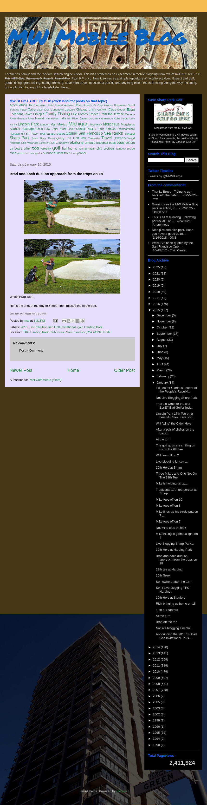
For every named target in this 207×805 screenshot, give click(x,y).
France (93, 114)
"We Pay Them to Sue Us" (180, 141)
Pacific (91, 129)
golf (56, 148)
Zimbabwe (62, 142)
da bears (16, 148)
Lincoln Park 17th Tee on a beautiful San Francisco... (175, 415)
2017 (157, 298)
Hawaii (40, 118)
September (165, 333)
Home (73, 370)
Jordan (93, 118)
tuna (73, 153)
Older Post (124, 370)
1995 (157, 732)
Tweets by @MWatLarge (165, 176)
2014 (157, 647)
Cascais (70, 109)
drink (27, 148)
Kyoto (125, 118)
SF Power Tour (35, 133)
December (164, 315)
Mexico (62, 124)
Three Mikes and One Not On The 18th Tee (176, 475)
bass (112, 142)
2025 (157, 267)
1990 (157, 745)
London (44, 124)
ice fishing (80, 148)
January (163, 382)
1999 (157, 720)
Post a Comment (31, 350)
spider (38, 153)
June (160, 352)
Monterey (96, 124)
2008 (157, 684)
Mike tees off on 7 (168, 521)
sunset (58, 153)
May (160, 358)
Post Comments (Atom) (45, 380)
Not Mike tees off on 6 (171, 528)
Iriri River (73, 118)
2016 (157, 304)
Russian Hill (17, 133)
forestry (45, 148)
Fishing (64, 114)
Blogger (121, 791)
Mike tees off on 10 (169, 499)
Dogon (121, 109)
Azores (108, 105)
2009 (157, 678)
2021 (157, 273)
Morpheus (111, 124)
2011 (157, 665)
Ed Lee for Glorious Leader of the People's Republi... (176, 389)
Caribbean (57, 109)
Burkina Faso (18, 109)
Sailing (71, 133)
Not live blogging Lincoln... (174, 628)
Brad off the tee (166, 622)
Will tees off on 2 (167, 455)
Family (51, 114)
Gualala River (25, 118)
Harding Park (93, 327)
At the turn (163, 439)
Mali (53, 124)
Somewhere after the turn (173, 581)
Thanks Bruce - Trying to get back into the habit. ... (171, 193)
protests (109, 148)
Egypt (131, 109)
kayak (91, 148)
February (163, 376)
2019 (157, 285)
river (13, 153)
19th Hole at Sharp (169, 467)
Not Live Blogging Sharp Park (176, 397)
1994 (157, 738)
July (160, 346)
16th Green (163, 575)
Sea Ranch (113, 133)
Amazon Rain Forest (49, 105)
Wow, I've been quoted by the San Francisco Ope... (172, 245)
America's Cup (93, 105)
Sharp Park (19, 138)
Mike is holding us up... (172, 483)
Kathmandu (105, 118)
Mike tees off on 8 (168, 505)
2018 (157, 292)
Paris (101, 128)
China (92, 109)
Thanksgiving (56, 138)
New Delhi (51, 128)
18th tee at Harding (169, 569)
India (62, 118)
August (162, 339)
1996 (157, 726)
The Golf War (76, 138)
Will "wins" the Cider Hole (173, 423)
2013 (157, 653)
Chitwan (102, 109)
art (86, 142)
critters (130, 142)
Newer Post (21, 370)
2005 (157, 702)
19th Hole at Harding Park (174, 549)
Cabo (31, 109)
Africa (14, 105)
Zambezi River (47, 143)
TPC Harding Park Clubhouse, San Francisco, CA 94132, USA (66, 332)
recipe (131, 148)
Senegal (129, 133)
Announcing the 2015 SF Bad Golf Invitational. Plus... (176, 636)
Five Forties (79, 114)
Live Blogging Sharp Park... (175, 543)
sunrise (48, 153)
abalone (77, 142)
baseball (102, 142)
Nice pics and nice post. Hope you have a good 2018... (172, 232)
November (164, 321)
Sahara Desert (55, 133)
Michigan (78, 123)
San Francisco (90, 133)
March (161, 370)
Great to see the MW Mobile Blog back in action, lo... (175, 206)
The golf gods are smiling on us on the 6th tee (175, 447)
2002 (157, 714)
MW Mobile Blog (96, 37)
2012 (157, 659)
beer (120, 142)
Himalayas (52, 118)
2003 (157, 708)
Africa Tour (26, 105)
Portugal (111, 128)
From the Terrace (112, 114)
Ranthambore (126, 128)
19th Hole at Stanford (170, 597)
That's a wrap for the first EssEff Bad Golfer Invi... (174, 405)
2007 (157, 690)
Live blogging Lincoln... (172, 461)
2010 (157, 671)
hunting (67, 148)
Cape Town (43, 109)
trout (67, 153)
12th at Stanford (167, 610)
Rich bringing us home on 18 (176, 603)
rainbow (121, 148)
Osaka (80, 129)
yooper (81, 153)
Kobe (117, 118)
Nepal (39, 128)
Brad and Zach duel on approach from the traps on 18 (176, 559)
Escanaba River (21, 114)
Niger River (67, 128)
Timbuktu (94, 138)
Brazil (131, 105)
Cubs (112, 109)
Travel (106, 138)
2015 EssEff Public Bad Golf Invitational (48, 327)
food (35, 148)
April (160, 364)
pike (99, 148)
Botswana (120, 105)
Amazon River (73, 105)
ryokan (21, 153)
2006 (157, 696)
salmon (30, 153)
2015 (157, 310)
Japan (83, 118)
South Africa (38, 138)
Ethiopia (38, 114)
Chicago (82, 109)
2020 (157, 279)
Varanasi (32, 142)
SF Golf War (185, 127)
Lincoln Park (28, 124)
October (163, 327)
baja (92, 142)
